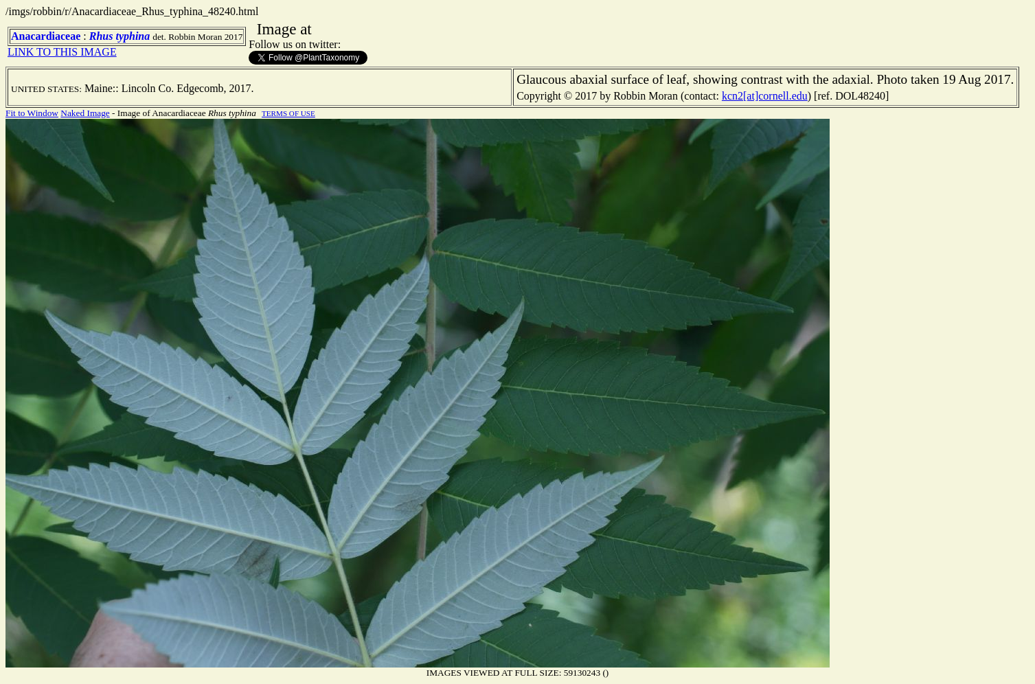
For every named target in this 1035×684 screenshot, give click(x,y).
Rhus (101, 36)
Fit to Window (31, 113)
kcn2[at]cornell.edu (765, 96)
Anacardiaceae (45, 36)
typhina (132, 36)
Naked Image (84, 113)
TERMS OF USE (288, 113)
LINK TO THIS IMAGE (62, 52)
